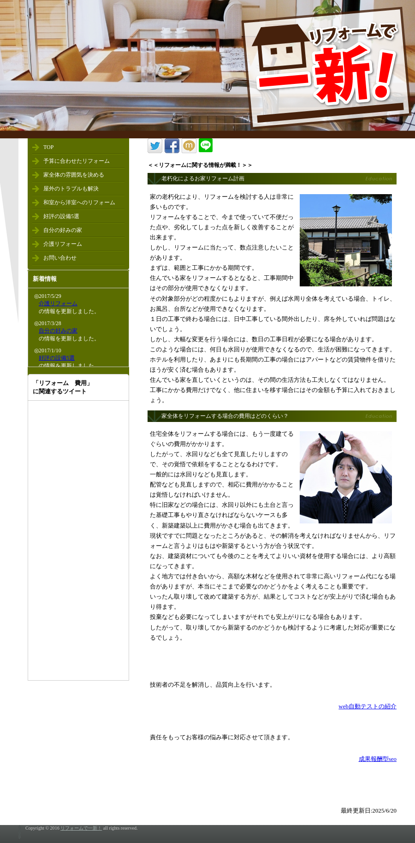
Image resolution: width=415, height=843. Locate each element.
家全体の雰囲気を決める (73, 175)
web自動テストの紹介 (367, 706)
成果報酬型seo (378, 758)
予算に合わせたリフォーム (76, 161)
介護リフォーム (62, 244)
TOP (48, 147)
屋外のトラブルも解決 (71, 188)
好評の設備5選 (61, 216)
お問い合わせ (60, 258)
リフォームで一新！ (81, 828)
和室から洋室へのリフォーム (79, 202)
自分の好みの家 (62, 230)
